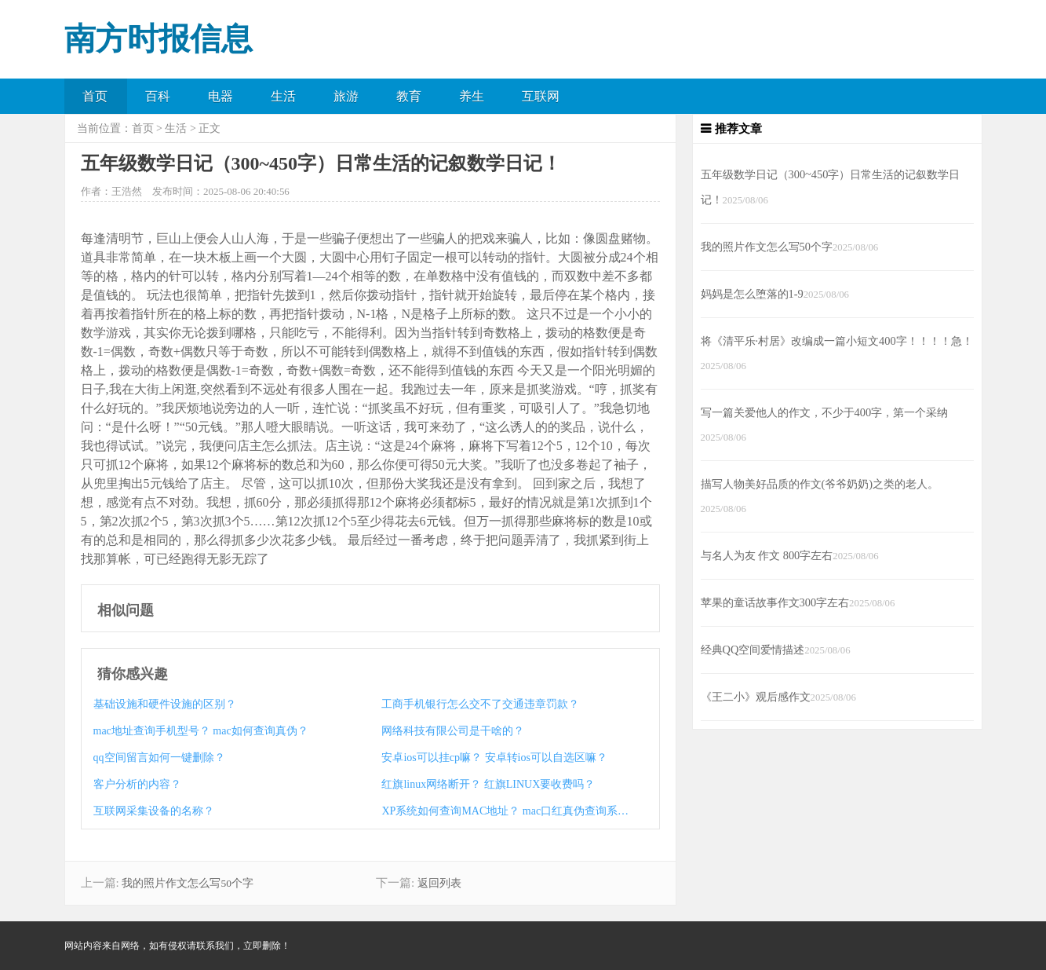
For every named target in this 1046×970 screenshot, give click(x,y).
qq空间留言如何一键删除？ (159, 757)
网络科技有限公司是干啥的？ (452, 731)
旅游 (346, 96)
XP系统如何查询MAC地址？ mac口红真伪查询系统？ (505, 811)
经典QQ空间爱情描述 (753, 649)
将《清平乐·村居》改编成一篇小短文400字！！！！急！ (837, 341)
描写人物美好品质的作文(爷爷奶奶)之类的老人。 (820, 484)
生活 (283, 96)
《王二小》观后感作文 (756, 696)
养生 (471, 96)
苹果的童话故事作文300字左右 (775, 602)
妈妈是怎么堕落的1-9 (752, 293)
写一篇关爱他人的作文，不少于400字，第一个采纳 (825, 412)
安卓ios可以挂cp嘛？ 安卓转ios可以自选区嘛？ (494, 757)
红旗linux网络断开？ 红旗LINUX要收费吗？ (488, 784)
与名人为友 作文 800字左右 (767, 555)
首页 (95, 96)
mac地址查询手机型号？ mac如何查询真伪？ (200, 731)
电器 (220, 96)
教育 (408, 96)
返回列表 (439, 883)
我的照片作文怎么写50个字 (187, 883)
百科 (157, 96)
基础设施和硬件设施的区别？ (164, 704)
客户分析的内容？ (137, 784)
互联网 (540, 96)
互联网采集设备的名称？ (153, 811)
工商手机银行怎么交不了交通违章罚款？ (480, 704)
